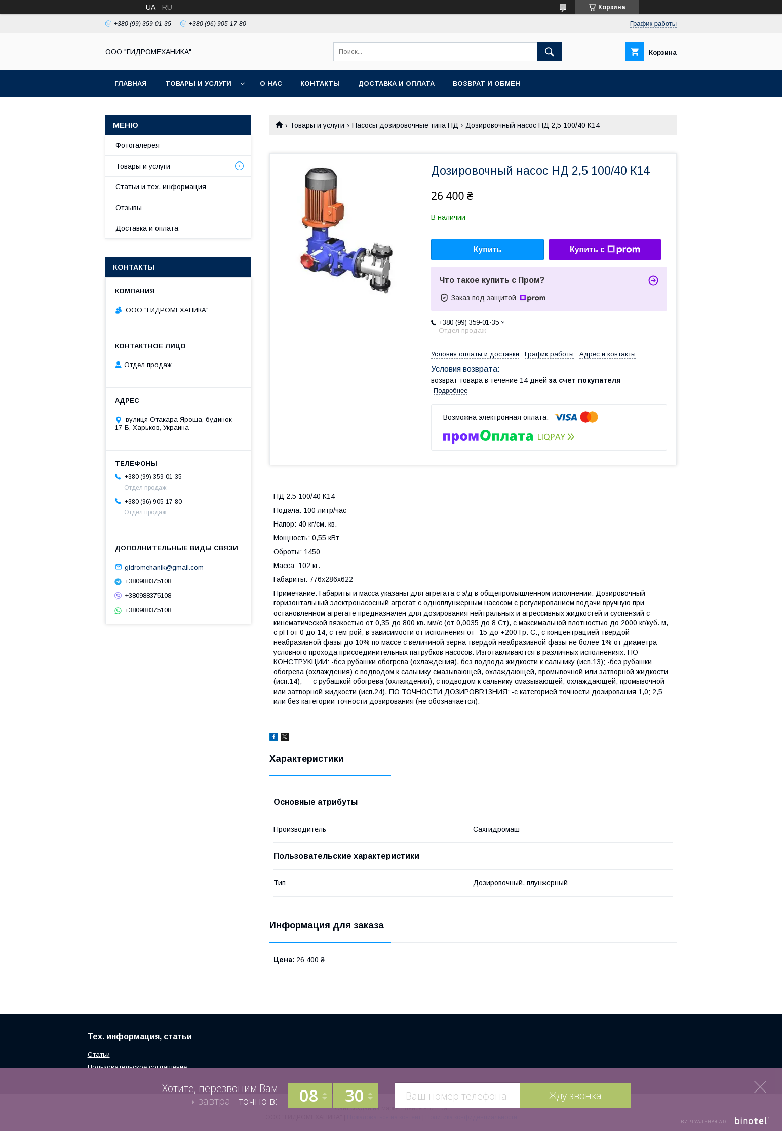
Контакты (320, 83)
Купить (488, 249)
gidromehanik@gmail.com (164, 567)
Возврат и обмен (486, 83)
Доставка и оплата (396, 83)
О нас (271, 83)
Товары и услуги (198, 83)
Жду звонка (575, 1095)
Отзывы (128, 208)
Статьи (99, 1054)
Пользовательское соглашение (137, 1067)
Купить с (605, 249)
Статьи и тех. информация (160, 187)
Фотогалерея (137, 145)
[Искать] (549, 51)
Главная (130, 83)
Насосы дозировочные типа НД (405, 125)
